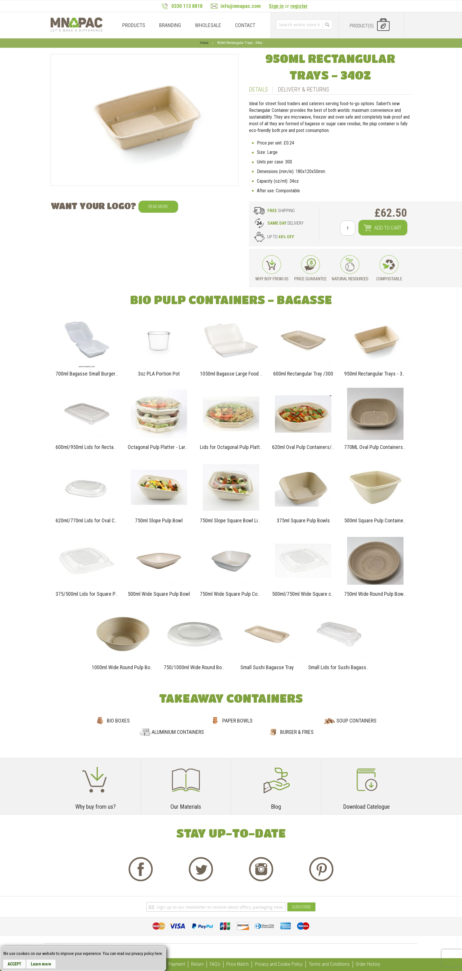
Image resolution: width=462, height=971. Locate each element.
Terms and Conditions (329, 964)
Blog (276, 806)
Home (204, 43)
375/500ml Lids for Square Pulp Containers (101, 594)
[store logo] (76, 24)
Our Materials (185, 806)
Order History (368, 964)
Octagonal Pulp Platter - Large (159, 447)
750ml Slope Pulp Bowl (159, 520)
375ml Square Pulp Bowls (303, 520)
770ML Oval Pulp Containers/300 (378, 447)
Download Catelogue (366, 806)
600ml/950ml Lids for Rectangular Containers (103, 447)
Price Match (237, 964)
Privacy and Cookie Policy (279, 964)
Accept (14, 964)
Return (197, 964)
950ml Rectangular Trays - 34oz (377, 374)
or (288, 6)
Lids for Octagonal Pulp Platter (232, 447)
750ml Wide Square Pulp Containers (237, 594)
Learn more (41, 964)
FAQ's (215, 964)
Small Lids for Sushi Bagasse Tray (343, 667)
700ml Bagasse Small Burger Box (90, 374)
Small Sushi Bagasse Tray (267, 667)
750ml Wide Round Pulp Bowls (375, 594)
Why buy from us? (95, 806)
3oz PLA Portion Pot (159, 374)
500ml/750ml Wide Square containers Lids (316, 594)
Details (258, 89)
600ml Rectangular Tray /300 (303, 374)
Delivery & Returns (303, 89)
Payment (176, 964)
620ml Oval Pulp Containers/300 (306, 447)
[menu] (187, 25)
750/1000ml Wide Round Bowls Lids (201, 667)
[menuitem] (133, 25)
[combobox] (299, 24)
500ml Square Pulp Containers (376, 520)
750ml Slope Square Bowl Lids (231, 520)
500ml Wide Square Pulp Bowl (159, 594)
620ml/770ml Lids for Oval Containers (95, 520)
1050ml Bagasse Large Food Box (234, 374)
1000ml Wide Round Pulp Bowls (124, 667)
